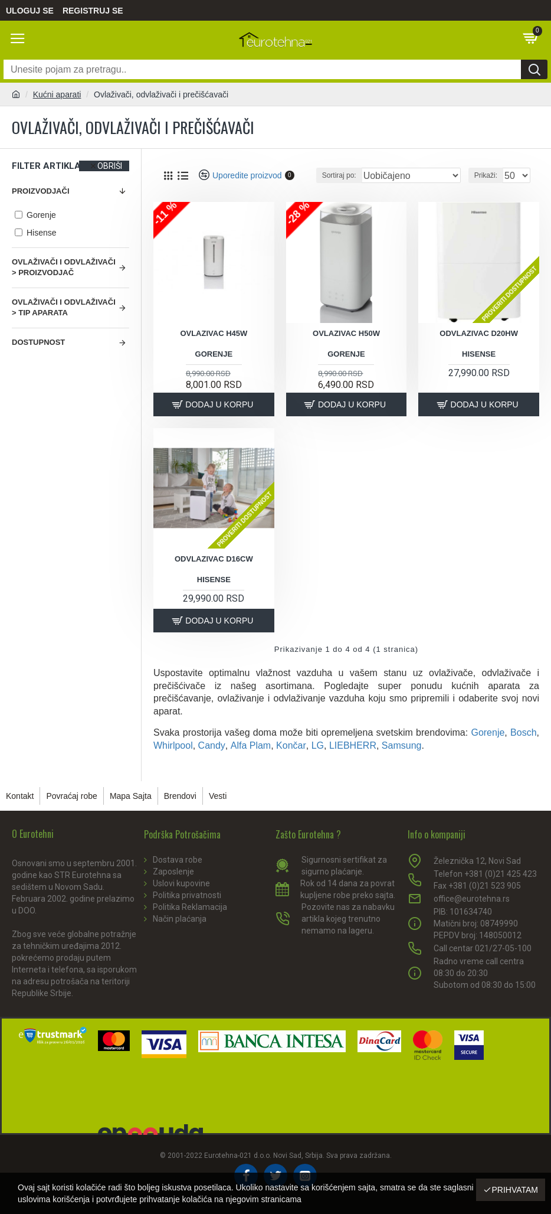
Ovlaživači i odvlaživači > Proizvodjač (64, 267)
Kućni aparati (57, 94)
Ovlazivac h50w (346, 333)
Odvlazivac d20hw (479, 333)
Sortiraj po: (339, 175)
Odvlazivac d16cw (214, 558)
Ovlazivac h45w (213, 333)
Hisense (479, 354)
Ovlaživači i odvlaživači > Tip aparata (64, 308)
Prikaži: (485, 175)
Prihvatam (514, 1190)
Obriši (109, 166)
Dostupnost (38, 342)
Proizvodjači (41, 191)
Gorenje (214, 354)
